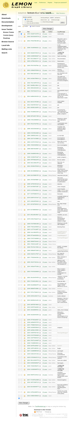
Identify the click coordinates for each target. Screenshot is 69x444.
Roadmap (6, 38)
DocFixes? (60, 308)
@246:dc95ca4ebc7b (33, 297)
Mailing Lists (7, 49)
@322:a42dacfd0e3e (33, 79)
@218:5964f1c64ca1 (33, 376)
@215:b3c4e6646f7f (33, 388)
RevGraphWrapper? (62, 333)
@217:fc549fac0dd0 (33, 381)
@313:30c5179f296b (33, 102)
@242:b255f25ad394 (33, 308)
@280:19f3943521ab (33, 184)
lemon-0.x (33, 13)
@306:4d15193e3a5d (33, 129)
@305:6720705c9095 (33, 133)
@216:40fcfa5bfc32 (33, 384)
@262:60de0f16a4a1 (33, 242)
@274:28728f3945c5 (33, 205)
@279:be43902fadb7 (33, 187)
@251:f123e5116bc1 (33, 282)
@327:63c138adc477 (33, 59)
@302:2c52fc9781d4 (33, 142)
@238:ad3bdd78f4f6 (33, 323)
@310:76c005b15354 (33, 112)
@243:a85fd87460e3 (33, 305)
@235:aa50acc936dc (33, 331)
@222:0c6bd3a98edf (33, 364)
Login (35, 2)
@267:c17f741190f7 (33, 230)
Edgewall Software (38, 417)
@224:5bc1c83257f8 (33, 361)
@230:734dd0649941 (33, 344)
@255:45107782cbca (33, 263)
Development (7, 26)
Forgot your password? (60, 2)
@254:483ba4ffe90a (33, 267)
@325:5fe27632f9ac (33, 66)
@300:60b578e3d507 (33, 149)
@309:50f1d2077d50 (33, 116)
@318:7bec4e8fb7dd (33, 83)
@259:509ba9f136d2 (33, 251)
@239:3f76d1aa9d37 (33, 321)
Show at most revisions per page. (50, 19)
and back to (60, 17)
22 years (45, 34)
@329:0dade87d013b (33, 53)
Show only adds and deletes (32, 23)
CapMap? (63, 190)
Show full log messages (47, 21)
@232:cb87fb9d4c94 (33, 339)
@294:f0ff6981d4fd (33, 160)
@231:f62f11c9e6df (33, 341)
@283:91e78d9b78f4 (33, 176)
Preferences (42, 2)
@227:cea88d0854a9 (33, 352)
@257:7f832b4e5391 (33, 258)
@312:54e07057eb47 (33, 105)
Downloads (6, 18)
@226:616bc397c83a (33, 355)
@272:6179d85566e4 (33, 210)
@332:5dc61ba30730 (33, 37)
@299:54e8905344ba (33, 154)
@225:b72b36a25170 (33, 358)
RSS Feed (39, 413)
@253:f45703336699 (33, 272)
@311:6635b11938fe (33, 108)
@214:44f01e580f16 (33, 393)
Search (4, 53)
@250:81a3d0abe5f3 (33, 286)
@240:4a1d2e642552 (33, 316)
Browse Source (8, 42)
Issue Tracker (7, 29)
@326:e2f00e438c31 (33, 61)
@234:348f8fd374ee (33, 334)
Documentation (8, 22)
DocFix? (59, 289)
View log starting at (48, 17)
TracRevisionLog (40, 408)
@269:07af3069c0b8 (33, 224)
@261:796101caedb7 (33, 245)
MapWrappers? (61, 233)
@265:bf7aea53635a (33, 236)
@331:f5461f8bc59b (33, 41)
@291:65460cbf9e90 (33, 167)
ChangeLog (48, 413)
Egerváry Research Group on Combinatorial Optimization (53, 418)
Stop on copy (28, 19)
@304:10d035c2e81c (33, 136)
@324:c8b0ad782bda (33, 70)
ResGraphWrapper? (62, 238)
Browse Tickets (8, 32)
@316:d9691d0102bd (33, 88)
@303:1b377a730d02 (33, 139)
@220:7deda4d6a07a (33, 367)
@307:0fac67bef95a (33, 124)
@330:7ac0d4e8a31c (33, 48)
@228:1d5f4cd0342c (33, 349)
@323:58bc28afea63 (33, 74)
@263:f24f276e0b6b (33, 239)
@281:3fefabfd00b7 (33, 180)
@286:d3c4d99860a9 (33, 171)
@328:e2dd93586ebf (33, 56)
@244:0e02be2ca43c (33, 301)
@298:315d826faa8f (33, 157)
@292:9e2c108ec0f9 (33, 163)
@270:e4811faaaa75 (33, 220)
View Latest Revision (48, 13)
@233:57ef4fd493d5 (33, 336)
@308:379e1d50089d (33, 120)
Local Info (6, 45)
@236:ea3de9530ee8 (33, 328)
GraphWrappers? (62, 232)
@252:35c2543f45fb (33, 278)
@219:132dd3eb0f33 (33, 371)
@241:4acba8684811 (33, 311)
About (4, 14)
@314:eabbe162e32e (33, 97)
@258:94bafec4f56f (33, 255)
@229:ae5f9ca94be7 (33, 347)
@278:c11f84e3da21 (33, 191)
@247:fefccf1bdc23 (33, 293)
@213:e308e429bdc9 (33, 397)
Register (50, 2)
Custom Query (8, 35)
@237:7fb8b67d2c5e (33, 326)
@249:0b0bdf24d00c (33, 289)
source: (22, 13)
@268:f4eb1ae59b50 (33, 227)
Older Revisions (60, 13)
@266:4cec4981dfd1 (33, 233)
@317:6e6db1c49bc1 (33, 85)
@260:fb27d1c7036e (33, 248)
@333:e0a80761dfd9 (33, 34)
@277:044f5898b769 (33, 194)
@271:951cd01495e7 (33, 215)
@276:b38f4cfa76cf (33, 198)
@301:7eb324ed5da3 (33, 145)
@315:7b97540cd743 (33, 91)
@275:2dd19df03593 (33, 202)
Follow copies (29, 21)
